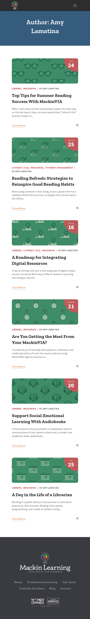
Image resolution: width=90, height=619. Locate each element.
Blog (52, 588)
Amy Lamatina (51, 88)
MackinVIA (29, 88)
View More (18, 125)
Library (16, 88)
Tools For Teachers (32, 588)
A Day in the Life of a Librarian (42, 494)
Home (18, 582)
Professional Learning (42, 582)
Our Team (69, 582)
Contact (65, 588)
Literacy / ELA (20, 167)
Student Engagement (59, 167)
